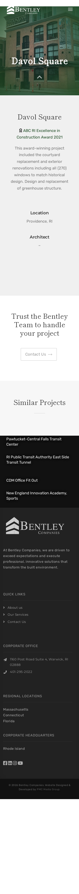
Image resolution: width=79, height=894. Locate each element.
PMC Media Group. (48, 789)
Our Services (18, 615)
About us (15, 608)
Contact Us (17, 622)
